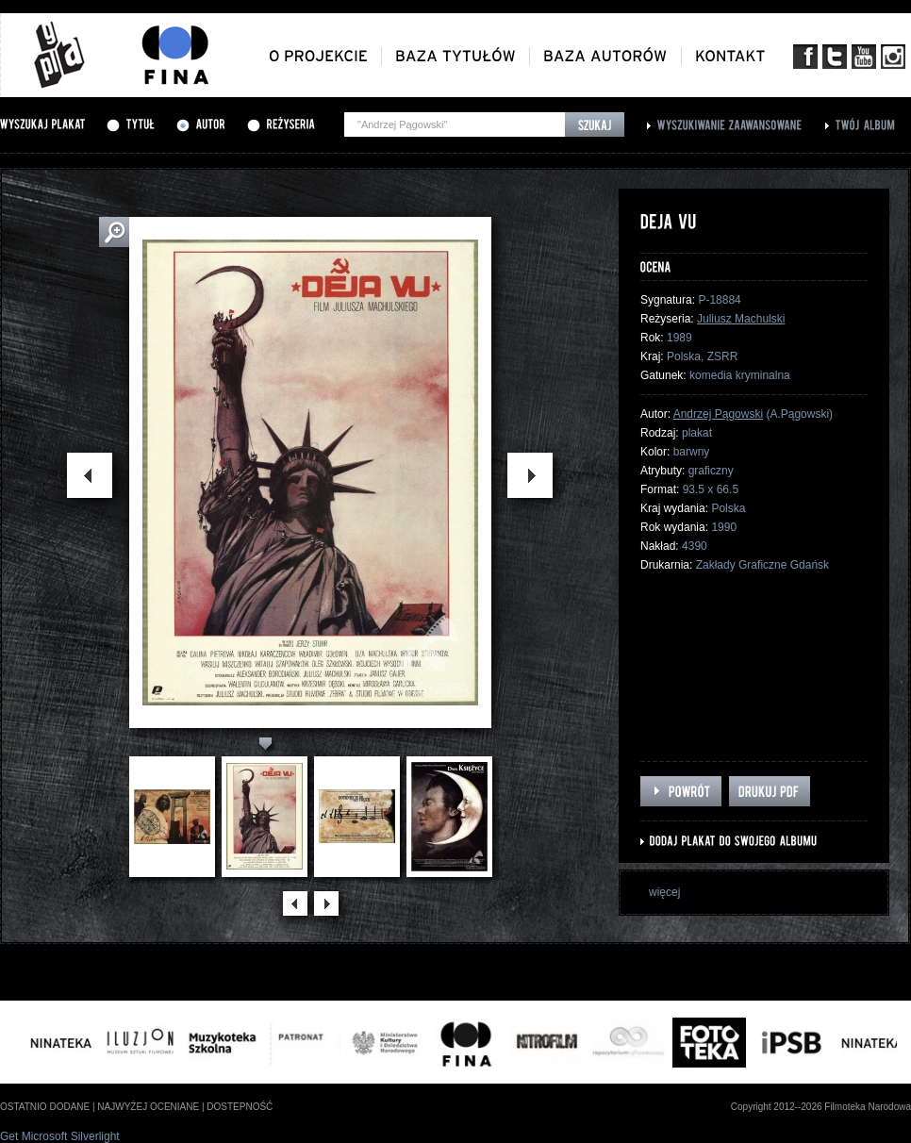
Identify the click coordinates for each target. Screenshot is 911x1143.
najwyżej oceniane (148, 1107)
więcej (664, 892)
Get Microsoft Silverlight (60, 1136)
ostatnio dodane (45, 1107)
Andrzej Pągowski (718, 414)
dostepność (240, 1107)
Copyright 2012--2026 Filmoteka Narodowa (821, 1107)
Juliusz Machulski (741, 318)
